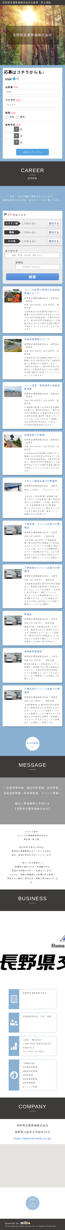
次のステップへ (32, 152)
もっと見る (32, 742)
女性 (12, 117)
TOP (32, 1199)
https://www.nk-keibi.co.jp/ (32, 1138)
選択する (54, 223)
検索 (32, 277)
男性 (22, 117)
